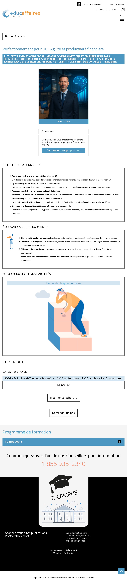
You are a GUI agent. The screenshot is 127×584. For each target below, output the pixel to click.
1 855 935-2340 (63, 464)
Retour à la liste (15, 36)
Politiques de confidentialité (63, 550)
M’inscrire (63, 385)
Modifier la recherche (63, 397)
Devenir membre (92, 4)
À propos (100, 9)
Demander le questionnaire (63, 283)
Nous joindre (117, 4)
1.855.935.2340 (78, 541)
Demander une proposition (63, 150)
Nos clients (112, 9)
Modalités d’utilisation (63, 553)
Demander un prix (63, 413)
